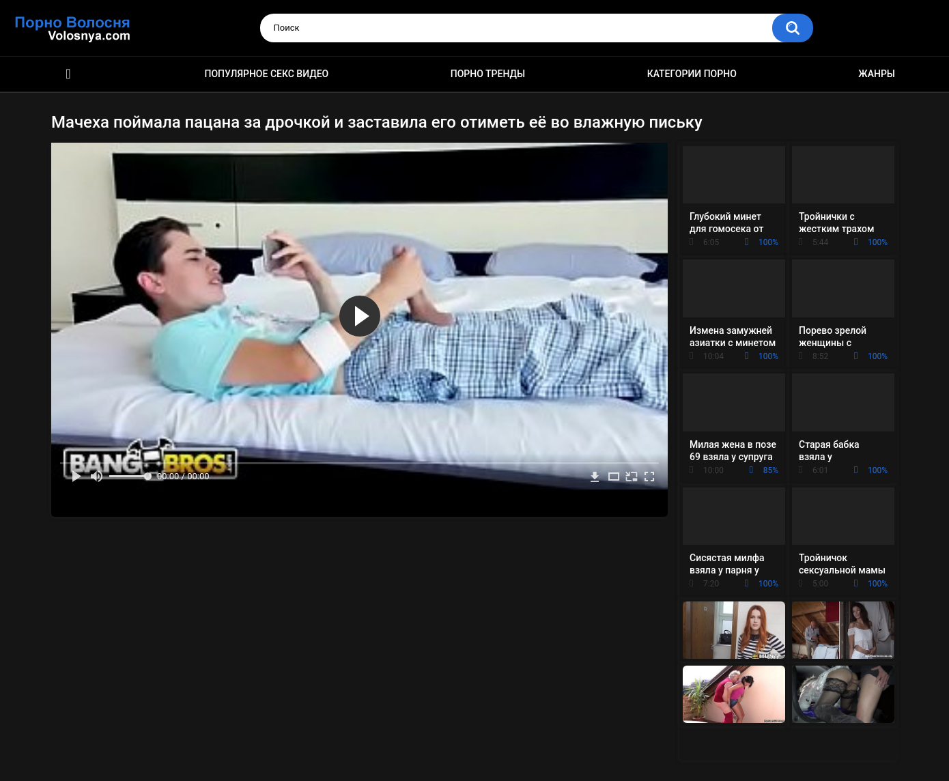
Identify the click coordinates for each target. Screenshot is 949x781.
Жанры (876, 73)
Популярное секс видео (267, 73)
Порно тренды (488, 73)
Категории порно (692, 73)
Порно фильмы (68, 74)
